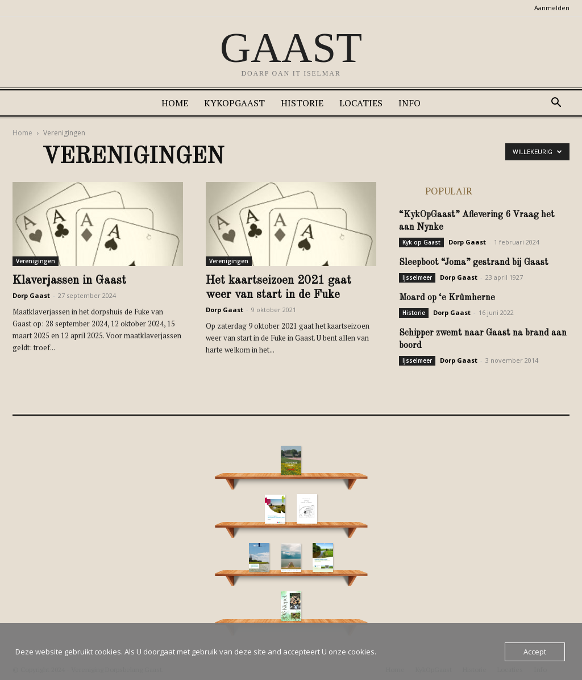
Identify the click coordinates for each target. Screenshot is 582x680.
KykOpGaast (234, 103)
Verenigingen (35, 261)
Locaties (361, 103)
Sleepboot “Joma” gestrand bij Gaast (473, 262)
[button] (555, 103)
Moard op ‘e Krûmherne (447, 297)
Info (409, 103)
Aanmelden (551, 7)
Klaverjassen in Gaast (69, 281)
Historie (302, 103)
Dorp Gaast (31, 295)
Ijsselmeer (417, 277)
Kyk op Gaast (421, 242)
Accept (534, 651)
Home (174, 103)
